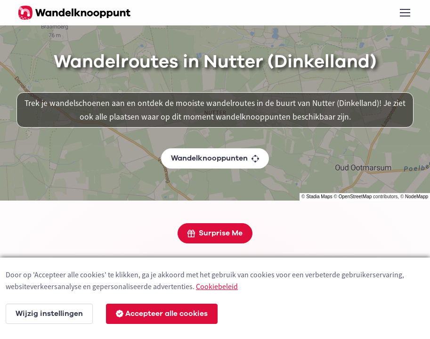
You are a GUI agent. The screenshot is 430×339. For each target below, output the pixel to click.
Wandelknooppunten (215, 158)
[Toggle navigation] (405, 12)
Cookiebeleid (217, 286)
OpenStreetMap (355, 196)
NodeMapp (416, 196)
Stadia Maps (319, 196)
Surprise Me (215, 233)
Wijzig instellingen (49, 313)
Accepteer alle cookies (162, 313)
